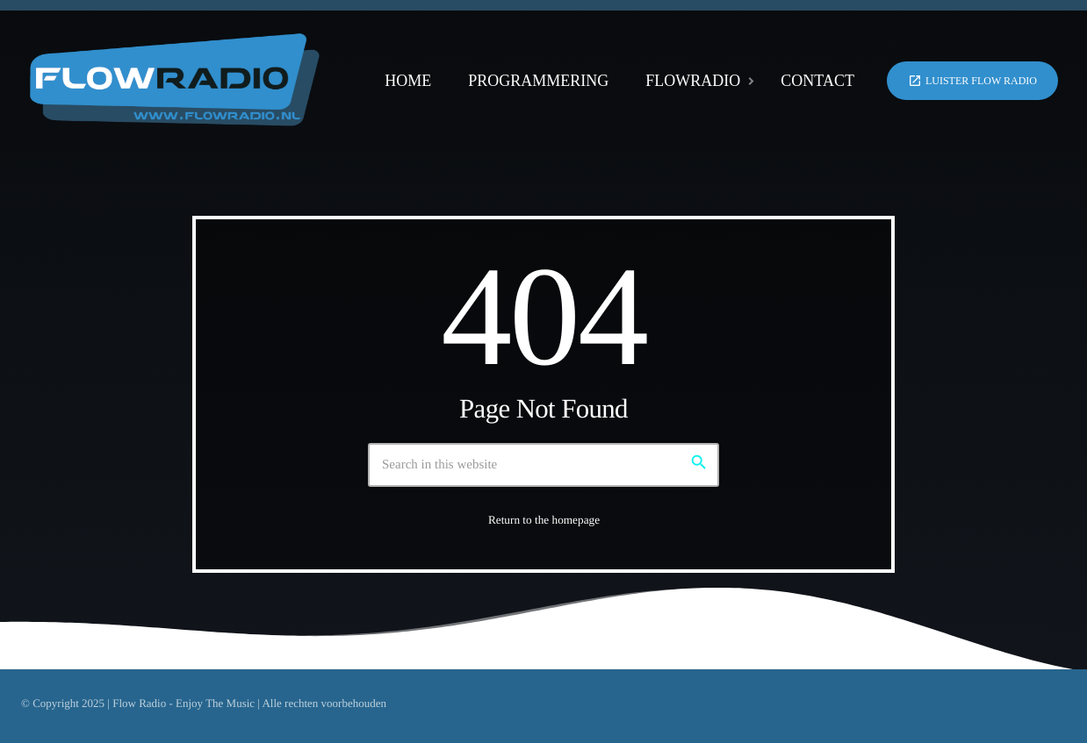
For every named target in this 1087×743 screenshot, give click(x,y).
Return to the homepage (544, 519)
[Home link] (175, 80)
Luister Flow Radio (972, 81)
